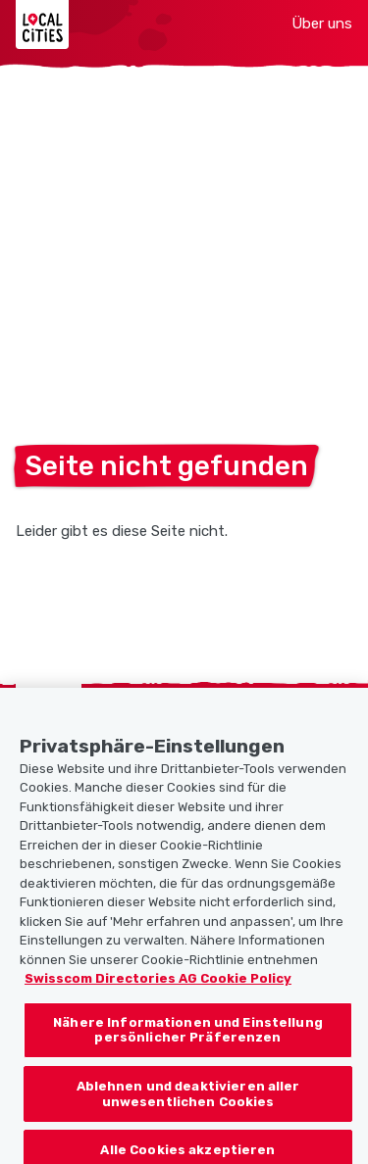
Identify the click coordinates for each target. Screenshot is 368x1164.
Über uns (321, 23)
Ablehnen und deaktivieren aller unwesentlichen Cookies (188, 1103)
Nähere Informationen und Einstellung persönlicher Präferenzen (188, 1038)
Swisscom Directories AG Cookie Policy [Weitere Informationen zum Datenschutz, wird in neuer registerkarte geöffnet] (158, 987)
